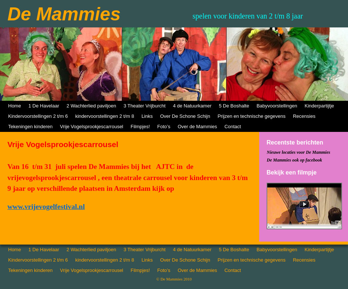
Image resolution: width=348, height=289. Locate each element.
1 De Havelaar (44, 106)
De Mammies (64, 14)
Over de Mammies (197, 126)
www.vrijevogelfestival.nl (46, 206)
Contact (232, 126)
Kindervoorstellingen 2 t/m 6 (38, 116)
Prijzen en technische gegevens (252, 116)
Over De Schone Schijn (185, 116)
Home (14, 106)
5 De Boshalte (234, 106)
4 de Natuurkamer (192, 106)
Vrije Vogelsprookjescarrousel (91, 126)
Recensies (304, 116)
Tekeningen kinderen (30, 126)
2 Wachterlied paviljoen (91, 106)
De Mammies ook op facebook (294, 160)
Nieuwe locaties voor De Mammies (298, 152)
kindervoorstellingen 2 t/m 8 (104, 116)
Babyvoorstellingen (277, 106)
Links (147, 116)
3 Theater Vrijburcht (144, 106)
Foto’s (163, 126)
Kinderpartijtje (319, 106)
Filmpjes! (140, 126)
